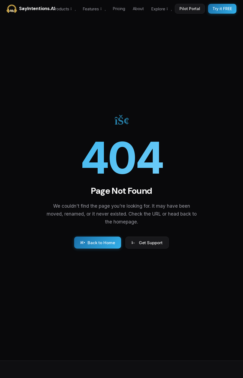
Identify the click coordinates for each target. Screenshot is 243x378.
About (138, 8)
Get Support (147, 242)
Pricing (119, 8)
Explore (161, 9)
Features (94, 9)
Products (64, 9)
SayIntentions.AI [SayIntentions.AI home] (28, 9)
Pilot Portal (189, 8)
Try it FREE (222, 8)
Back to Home (97, 242)
